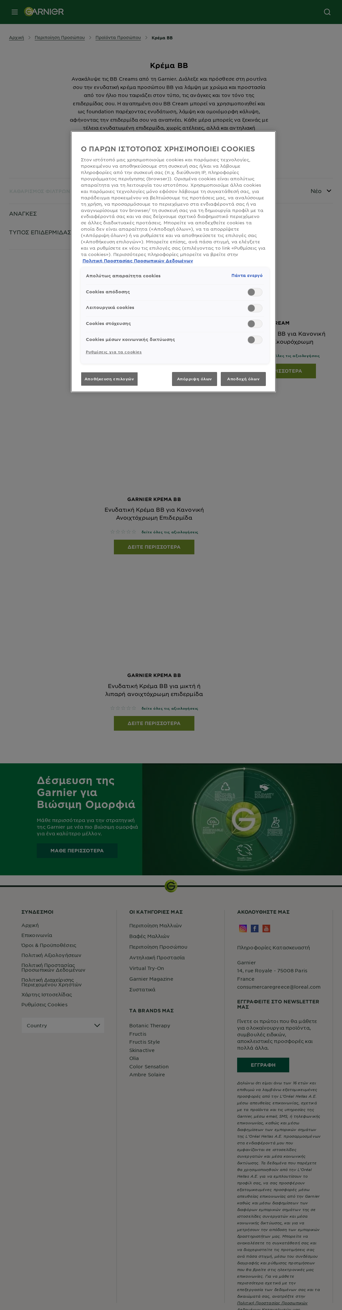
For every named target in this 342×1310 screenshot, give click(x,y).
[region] (173, 261)
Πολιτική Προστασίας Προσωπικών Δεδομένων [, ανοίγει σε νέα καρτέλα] (137, 260)
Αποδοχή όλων (243, 378)
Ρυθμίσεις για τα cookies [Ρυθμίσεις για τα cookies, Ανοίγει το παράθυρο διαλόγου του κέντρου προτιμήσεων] (114, 351)
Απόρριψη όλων (194, 378)
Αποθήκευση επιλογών (109, 378)
